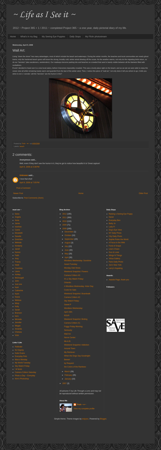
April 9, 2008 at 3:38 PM (29, 167)
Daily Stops (75, 36)
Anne (17, 220)
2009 (64, 225)
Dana (17, 214)
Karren (17, 252)
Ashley (17, 274)
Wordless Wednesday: (73, 308)
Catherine (19, 290)
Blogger (103, 419)
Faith (17, 255)
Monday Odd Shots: (72, 268)
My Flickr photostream (96, 36)
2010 (64, 221)
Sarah (17, 310)
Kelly (17, 306)
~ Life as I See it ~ (44, 15)
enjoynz (85, 419)
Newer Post (18, 193)
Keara (17, 297)
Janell (17, 249)
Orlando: (67, 282)
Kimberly (18, 246)
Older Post (143, 193)
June (67, 250)
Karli (17, 287)
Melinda (18, 242)
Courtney (19, 268)
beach (22, 146)
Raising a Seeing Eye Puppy (121, 214)
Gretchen (19, 239)
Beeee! (67, 359)
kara (16, 316)
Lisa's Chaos (114, 249)
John (17, 281)
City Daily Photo (115, 236)
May (67, 254)
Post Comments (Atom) (33, 198)
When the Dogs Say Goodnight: (77, 356)
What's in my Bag (28, 36)
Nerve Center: (70, 337)
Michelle (18, 319)
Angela (18, 217)
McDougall (19, 278)
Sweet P (67, 304)
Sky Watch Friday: (71, 301)
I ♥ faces (18, 369)
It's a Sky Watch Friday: (74, 279)
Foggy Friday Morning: (73, 326)
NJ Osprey (19, 350)
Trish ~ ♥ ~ (81, 404)
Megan (18, 326)
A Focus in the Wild (117, 242)
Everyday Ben (115, 220)
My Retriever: (69, 352)
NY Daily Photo (115, 233)
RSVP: (67, 315)
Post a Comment (23, 188)
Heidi (17, 265)
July (66, 246)
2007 (64, 383)
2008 (64, 229)
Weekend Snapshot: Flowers (76, 271)
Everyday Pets (21, 356)
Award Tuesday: (71, 264)
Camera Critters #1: (72, 323)
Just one (18, 284)
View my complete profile (84, 409)
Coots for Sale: (70, 290)
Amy (17, 258)
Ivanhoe (18, 227)
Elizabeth (19, 233)
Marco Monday (21, 359)
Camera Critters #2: (72, 297)
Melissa (18, 300)
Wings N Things (115, 255)
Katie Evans (20, 353)
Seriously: (68, 330)
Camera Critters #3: (72, 275)
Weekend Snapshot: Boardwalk (77, 294)
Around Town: (69, 348)
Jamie (17, 223)
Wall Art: (67, 334)
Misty (17, 303)
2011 (64, 217)
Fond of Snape (115, 246)
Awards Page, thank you (119, 280)
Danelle (18, 236)
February (69, 375)
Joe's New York (115, 265)
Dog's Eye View (115, 230)
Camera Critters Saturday (25, 372)
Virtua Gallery (114, 258)
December (69, 232)
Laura (17, 271)
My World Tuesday (22, 363)
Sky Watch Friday (22, 366)
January (68, 379)
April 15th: (68, 312)
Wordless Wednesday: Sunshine (77, 260)
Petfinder (18, 347)
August (68, 243)
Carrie (17, 230)
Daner (111, 217)
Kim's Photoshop (22, 379)
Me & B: (67, 341)
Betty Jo (112, 223)
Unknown (24, 175)
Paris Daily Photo (116, 262)
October (68, 235)
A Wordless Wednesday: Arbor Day (78, 286)
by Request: (69, 363)
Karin (17, 294)
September (69, 239)
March (67, 371)
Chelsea (18, 332)
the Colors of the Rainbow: (75, 367)
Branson (18, 313)
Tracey (17, 262)
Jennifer (18, 322)
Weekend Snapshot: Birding (75, 319)
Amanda (18, 329)
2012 (64, 214)
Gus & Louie (114, 252)
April (67, 257)
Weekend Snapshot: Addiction (76, 345)
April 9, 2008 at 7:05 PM (29, 182)
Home (13, 36)
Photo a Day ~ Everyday (25, 375)
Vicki (17, 335)
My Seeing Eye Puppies (53, 36)
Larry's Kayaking (116, 268)
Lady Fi (112, 227)
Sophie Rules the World (118, 239)
